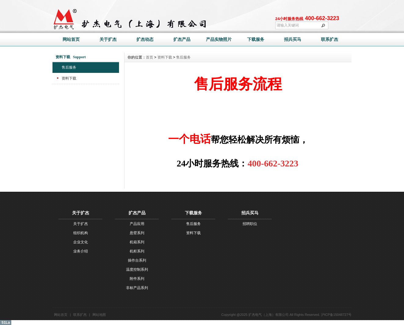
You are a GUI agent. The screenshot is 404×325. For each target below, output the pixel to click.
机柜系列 (137, 251)
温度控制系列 (137, 269)
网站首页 (71, 39)
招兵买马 (292, 39)
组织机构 (80, 233)
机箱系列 (137, 242)
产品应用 (137, 224)
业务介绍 (80, 251)
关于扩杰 (108, 39)
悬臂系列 (137, 233)
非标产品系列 (137, 288)
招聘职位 (250, 224)
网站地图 (99, 314)
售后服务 (69, 67)
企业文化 (80, 242)
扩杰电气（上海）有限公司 (268, 314)
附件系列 (137, 279)
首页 (149, 57)
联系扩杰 (329, 39)
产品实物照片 (219, 39)
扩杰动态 (144, 39)
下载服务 (255, 39)
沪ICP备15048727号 (336, 314)
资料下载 (69, 78)
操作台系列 (137, 260)
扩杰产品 (181, 39)
